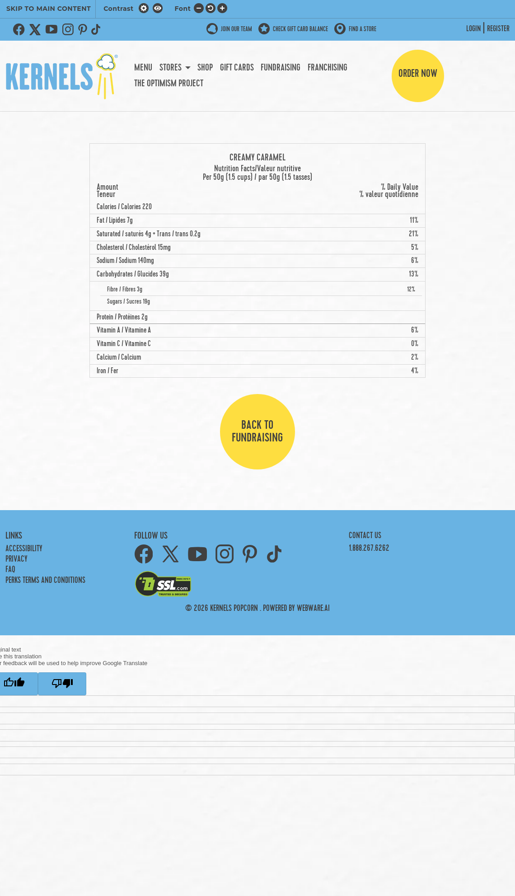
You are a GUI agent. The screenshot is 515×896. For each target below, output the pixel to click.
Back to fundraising (257, 431)
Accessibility (23, 548)
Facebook (19, 29)
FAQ (10, 569)
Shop (205, 68)
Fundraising (280, 68)
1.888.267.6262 (369, 548)
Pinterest (83, 29)
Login (473, 29)
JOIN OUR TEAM (236, 29)
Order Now (417, 73)
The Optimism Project (168, 84)
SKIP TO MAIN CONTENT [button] (48, 9)
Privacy (16, 559)
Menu (143, 68)
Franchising (327, 68)
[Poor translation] (62, 683)
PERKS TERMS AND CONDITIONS (45, 580)
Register (498, 29)
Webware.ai (313, 608)
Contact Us (365, 535)
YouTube (51, 29)
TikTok (97, 29)
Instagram (67, 29)
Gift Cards (237, 68)
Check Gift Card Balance (300, 29)
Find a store (362, 29)
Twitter (35, 29)
